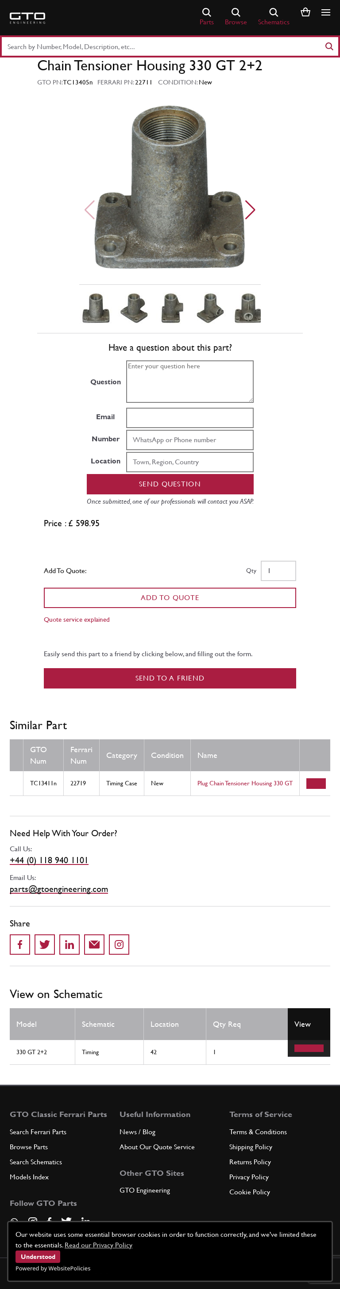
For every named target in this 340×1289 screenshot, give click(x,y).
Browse (236, 17)
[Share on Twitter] (45, 944)
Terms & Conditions (258, 1132)
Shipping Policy (250, 1147)
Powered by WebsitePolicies (52, 1268)
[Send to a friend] (94, 944)
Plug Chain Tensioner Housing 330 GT (245, 783)
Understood (38, 1256)
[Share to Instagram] (119, 944)
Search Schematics (36, 1162)
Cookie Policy (249, 1192)
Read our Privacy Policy (98, 1245)
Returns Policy (250, 1162)
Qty (251, 570)
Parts (207, 17)
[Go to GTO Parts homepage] (27, 18)
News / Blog (137, 1132)
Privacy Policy (249, 1177)
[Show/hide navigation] (326, 12)
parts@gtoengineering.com (59, 889)
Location (105, 461)
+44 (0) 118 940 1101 (49, 860)
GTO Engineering (145, 1190)
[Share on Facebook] (20, 944)
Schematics (274, 17)
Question (105, 382)
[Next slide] (250, 210)
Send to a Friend (170, 678)
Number (106, 439)
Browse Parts (29, 1147)
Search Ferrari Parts (38, 1132)
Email (105, 417)
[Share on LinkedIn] (69, 944)
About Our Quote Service (157, 1147)
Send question (170, 484)
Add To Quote (170, 597)
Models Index (29, 1177)
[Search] (329, 46)
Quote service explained (77, 619)
